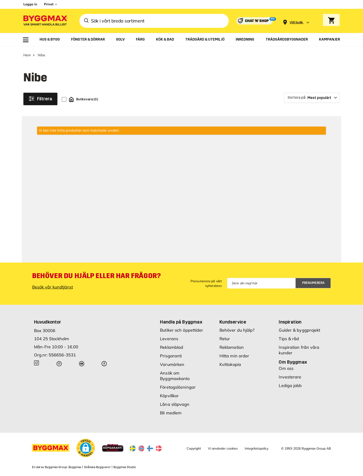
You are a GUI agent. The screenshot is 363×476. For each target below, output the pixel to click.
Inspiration (290, 320)
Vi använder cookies (223, 447)
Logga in (30, 4)
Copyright (194, 447)
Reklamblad (171, 345)
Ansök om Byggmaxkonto (175, 374)
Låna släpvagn (174, 402)
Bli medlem (171, 411)
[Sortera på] (312, 96)
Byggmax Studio (124, 465)
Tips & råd (289, 337)
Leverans (169, 337)
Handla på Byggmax (181, 320)
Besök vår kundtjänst (52, 285)
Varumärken (172, 362)
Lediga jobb (290, 384)
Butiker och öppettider (181, 328)
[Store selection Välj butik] (296, 22)
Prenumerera (313, 281)
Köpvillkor (169, 394)
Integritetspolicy (256, 447)
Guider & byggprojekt (299, 328)
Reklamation (231, 345)
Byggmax (75, 465)
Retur (224, 337)
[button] (85, 446)
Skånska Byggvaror (97, 465)
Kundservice (232, 320)
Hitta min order (234, 354)
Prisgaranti (171, 354)
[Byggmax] (45, 21)
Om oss (286, 366)
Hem (27, 53)
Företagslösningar (178, 385)
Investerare (290, 375)
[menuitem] (25, 40)
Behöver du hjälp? (237, 328)
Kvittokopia (230, 362)
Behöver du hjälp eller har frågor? (96, 274)
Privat (48, 4)
